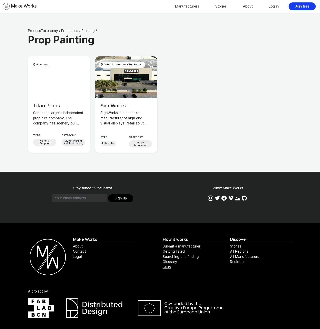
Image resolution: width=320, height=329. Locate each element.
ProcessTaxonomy (43, 31)
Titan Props (46, 106)
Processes (69, 31)
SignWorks (113, 106)
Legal (77, 257)
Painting (88, 31)
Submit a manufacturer (181, 246)
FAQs (167, 267)
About (248, 6)
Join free (302, 6)
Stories (221, 6)
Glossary (170, 262)
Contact (79, 251)
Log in (274, 6)
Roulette (237, 262)
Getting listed (174, 251)
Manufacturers (187, 6)
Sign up (120, 198)
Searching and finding (181, 257)
